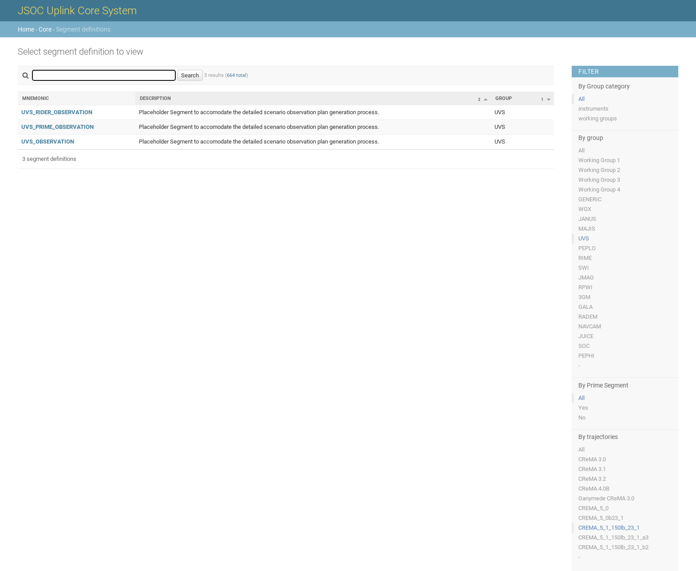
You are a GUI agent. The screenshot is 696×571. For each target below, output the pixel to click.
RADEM (587, 316)
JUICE (585, 336)
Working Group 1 (599, 160)
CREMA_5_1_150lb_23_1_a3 (613, 537)
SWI (583, 267)
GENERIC (589, 199)
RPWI (585, 287)
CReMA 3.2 (592, 478)
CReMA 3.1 (592, 469)
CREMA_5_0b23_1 (601, 518)
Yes (583, 407)
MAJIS (586, 228)
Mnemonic (35, 98)
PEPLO (587, 248)
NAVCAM (589, 326)
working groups (597, 118)
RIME (585, 258)
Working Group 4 (599, 189)
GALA (585, 306)
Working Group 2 (599, 170)
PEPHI (586, 355)
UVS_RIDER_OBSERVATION (56, 112)
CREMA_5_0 (593, 508)
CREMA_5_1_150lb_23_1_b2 (613, 547)
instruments (593, 108)
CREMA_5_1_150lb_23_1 (609, 527)
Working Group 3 (599, 179)
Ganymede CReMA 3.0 (606, 498)
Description (155, 98)
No (581, 417)
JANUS (587, 219)
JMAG (586, 277)
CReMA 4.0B (593, 488)
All (581, 99)
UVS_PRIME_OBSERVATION (57, 127)
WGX (584, 209)
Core (45, 29)
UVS (583, 238)
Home (26, 29)
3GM (584, 297)
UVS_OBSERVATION (47, 141)
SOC (583, 346)
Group (503, 98)
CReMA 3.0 (592, 459)
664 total (236, 75)
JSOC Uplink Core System (77, 10)
